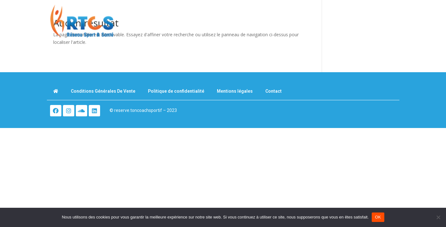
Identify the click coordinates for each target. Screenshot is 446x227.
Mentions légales (235, 91)
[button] (384, 22)
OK (378, 217)
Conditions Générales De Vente (103, 91)
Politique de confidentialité (176, 91)
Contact (273, 91)
